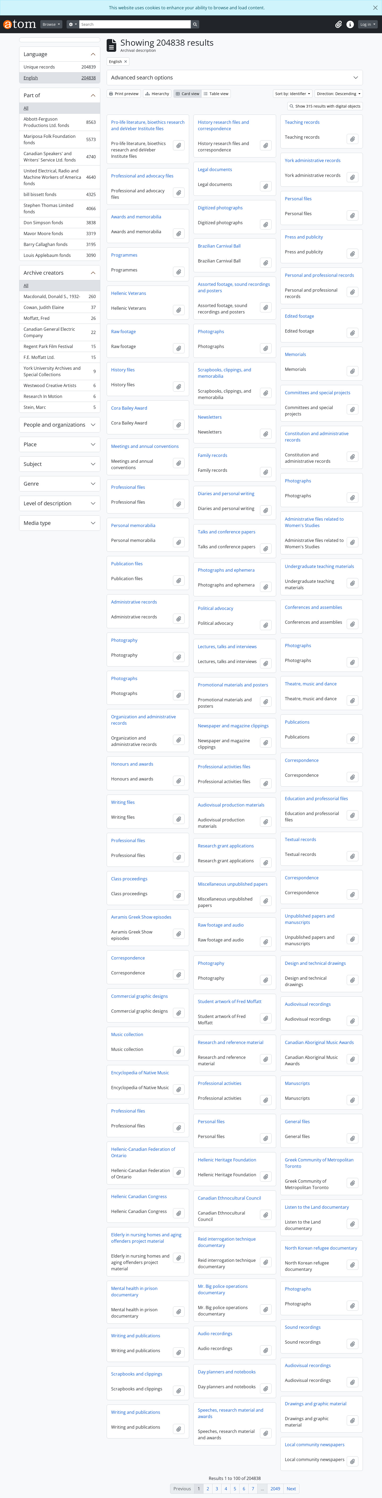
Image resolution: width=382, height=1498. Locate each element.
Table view (216, 93)
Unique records (59, 68)
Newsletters (210, 417)
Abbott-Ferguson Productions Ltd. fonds (59, 122)
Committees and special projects (317, 393)
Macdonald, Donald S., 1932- (59, 297)
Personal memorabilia (133, 525)
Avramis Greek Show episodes (141, 917)
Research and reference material (230, 1042)
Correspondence (302, 760)
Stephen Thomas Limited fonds (59, 208)
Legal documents (215, 169)
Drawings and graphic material (315, 1404)
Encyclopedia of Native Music (140, 1073)
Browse (50, 24)
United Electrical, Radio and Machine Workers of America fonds (59, 177)
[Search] (135, 24)
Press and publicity (304, 237)
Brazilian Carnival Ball (219, 246)
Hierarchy (157, 93)
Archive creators (44, 272)
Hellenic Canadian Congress (139, 1196)
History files (123, 370)
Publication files (127, 564)
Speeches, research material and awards (230, 1413)
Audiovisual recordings (308, 1004)
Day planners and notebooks (227, 1372)
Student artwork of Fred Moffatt (230, 1001)
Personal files (298, 199)
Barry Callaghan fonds (59, 245)
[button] (338, 24)
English (59, 79)
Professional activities (219, 1083)
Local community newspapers (315, 1445)
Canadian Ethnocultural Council (229, 1198)
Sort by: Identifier (291, 93)
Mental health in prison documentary (134, 1291)
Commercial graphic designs (139, 996)
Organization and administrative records (143, 720)
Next (291, 1489)
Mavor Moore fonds (59, 234)
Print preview (123, 93)
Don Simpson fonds (59, 223)
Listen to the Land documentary (317, 1207)
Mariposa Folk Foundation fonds (59, 139)
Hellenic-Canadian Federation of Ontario (143, 1152)
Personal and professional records (319, 275)
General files (297, 1121)
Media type (37, 523)
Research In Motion (59, 397)
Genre (31, 483)
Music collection (127, 1034)
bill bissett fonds (59, 195)
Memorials (295, 354)
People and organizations (54, 424)
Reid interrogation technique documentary (227, 1242)
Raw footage (123, 331)
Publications (297, 722)
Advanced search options (142, 77)
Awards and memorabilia (136, 217)
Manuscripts (297, 1083)
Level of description (47, 503)
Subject (33, 464)
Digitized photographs (220, 208)
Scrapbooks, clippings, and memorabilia (224, 373)
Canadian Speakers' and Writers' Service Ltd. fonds (59, 157)
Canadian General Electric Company (59, 332)
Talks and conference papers (226, 532)
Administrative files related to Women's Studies (314, 522)
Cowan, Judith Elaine (59, 308)
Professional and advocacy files (142, 176)
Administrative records (134, 602)
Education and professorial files (316, 798)
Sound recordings (303, 1327)
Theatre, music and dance (311, 684)
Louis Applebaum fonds (59, 256)
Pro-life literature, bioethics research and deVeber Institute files (148, 125)
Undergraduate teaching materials (319, 566)
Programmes (124, 255)
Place (30, 444)
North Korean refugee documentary (321, 1248)
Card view (187, 93)
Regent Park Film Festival (59, 347)
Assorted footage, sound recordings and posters (234, 287)
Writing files (123, 802)
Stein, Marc (59, 408)
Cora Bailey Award (129, 408)
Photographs (211, 331)
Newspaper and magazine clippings (233, 726)
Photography (124, 640)
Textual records (300, 839)
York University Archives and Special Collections (59, 371)
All (26, 108)
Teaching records (302, 122)
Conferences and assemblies (313, 607)
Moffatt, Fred (59, 319)
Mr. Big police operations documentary (223, 1289)
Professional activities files (224, 767)
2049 (275, 1489)
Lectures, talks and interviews (227, 647)
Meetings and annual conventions (145, 446)
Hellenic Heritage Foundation (227, 1160)
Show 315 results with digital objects (325, 106)
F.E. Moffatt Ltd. (59, 358)
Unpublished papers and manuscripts (310, 919)
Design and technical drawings (315, 963)
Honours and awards (132, 764)
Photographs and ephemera (226, 570)
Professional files (128, 487)
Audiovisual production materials (231, 805)
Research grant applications (226, 846)
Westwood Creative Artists (59, 386)
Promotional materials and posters (233, 685)
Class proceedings (129, 879)
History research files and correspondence (223, 125)
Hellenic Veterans (128, 293)
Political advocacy (215, 608)
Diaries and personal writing (226, 493)
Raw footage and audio (221, 925)
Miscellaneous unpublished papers (233, 884)
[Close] (375, 7)
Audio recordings (215, 1333)
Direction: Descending (337, 93)
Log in (366, 24)
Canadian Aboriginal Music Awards (319, 1042)
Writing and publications (135, 1336)
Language (35, 54)
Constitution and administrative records (317, 437)
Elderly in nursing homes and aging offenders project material (146, 1238)
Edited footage (299, 316)
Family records (212, 455)
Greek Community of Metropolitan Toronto (319, 1163)
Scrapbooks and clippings (136, 1374)
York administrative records (313, 160)
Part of (32, 95)
